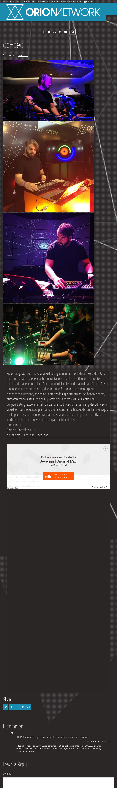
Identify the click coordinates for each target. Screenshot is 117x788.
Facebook (43, 30)
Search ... (73, 30)
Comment (8, 772)
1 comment (23, 53)
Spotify (60, 30)
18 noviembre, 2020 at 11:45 (99, 740)
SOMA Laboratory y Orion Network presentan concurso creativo (52, 735)
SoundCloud (54, 30)
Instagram (65, 30)
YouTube (49, 30)
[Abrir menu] (111, 8)
